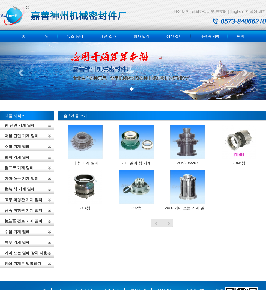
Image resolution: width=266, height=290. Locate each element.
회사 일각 (141, 36)
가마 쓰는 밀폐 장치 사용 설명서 (29, 253)
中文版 (221, 11)
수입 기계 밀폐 (17, 231)
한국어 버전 (256, 11)
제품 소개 (108, 36)
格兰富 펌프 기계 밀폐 (23, 221)
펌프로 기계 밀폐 (19, 168)
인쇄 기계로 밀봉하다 (23, 263)
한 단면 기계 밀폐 (20, 125)
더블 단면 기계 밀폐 (21, 136)
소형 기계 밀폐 (17, 146)
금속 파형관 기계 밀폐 (23, 210)
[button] (20, 71)
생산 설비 (174, 36)
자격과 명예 (210, 36)
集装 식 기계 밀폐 (20, 189)
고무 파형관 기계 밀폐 (23, 200)
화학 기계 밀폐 (17, 157)
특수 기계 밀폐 (17, 242)
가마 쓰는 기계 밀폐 (21, 178)
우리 (46, 36)
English (236, 11)
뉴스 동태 (75, 36)
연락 (240, 36)
